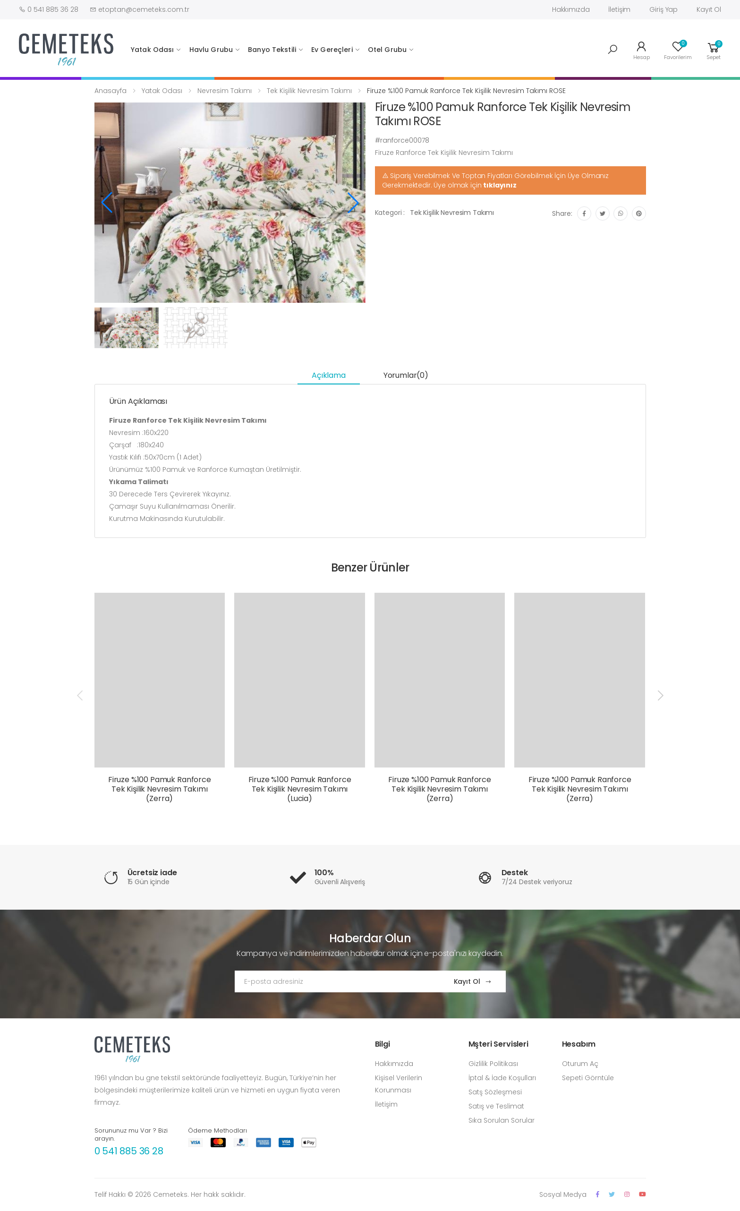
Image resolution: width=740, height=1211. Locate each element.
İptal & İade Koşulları (502, 1078)
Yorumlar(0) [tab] (405, 375)
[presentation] (81, 695)
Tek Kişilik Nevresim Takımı (309, 90)
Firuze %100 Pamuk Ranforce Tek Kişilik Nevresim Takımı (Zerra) (159, 789)
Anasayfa (110, 90)
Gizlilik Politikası (493, 1063)
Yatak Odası (152, 49)
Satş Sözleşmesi (495, 1092)
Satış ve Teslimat (496, 1106)
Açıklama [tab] (329, 375)
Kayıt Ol (709, 9)
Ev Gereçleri (332, 49)
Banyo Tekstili (272, 49)
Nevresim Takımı (224, 90)
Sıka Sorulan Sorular (501, 1120)
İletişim (619, 9)
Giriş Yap (663, 9)
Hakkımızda (571, 9)
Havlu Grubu (211, 49)
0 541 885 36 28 (128, 1151)
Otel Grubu (387, 49)
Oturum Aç (580, 1063)
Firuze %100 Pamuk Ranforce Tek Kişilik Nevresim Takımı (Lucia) (299, 789)
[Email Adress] (335, 981)
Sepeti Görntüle (588, 1078)
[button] (612, 50)
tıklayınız (500, 185)
